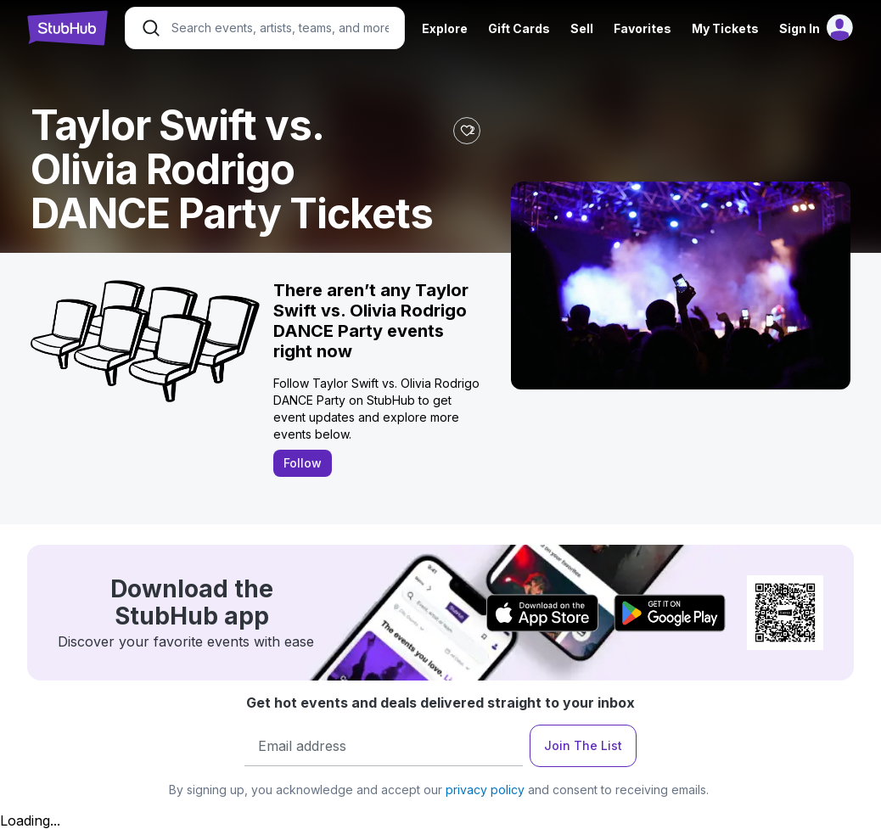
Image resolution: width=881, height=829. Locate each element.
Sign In (799, 28)
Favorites (642, 28)
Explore (445, 28)
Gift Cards (519, 28)
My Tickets (725, 28)
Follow (302, 463)
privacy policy (485, 789)
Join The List (583, 745)
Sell (581, 28)
